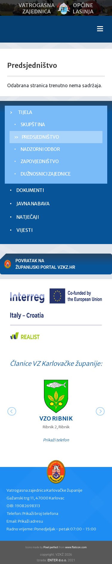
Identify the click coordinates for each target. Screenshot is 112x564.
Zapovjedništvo (40, 161)
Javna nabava (32, 204)
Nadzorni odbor (40, 149)
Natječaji (27, 217)
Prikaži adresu (30, 521)
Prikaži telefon (56, 440)
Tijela (25, 112)
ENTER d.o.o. (57, 560)
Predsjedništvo (40, 137)
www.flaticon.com (76, 547)
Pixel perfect (50, 547)
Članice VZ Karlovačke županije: (56, 364)
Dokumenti (30, 190)
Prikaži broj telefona (40, 513)
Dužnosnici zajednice (46, 174)
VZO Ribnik (56, 418)
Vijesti (24, 230)
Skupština (33, 124)
